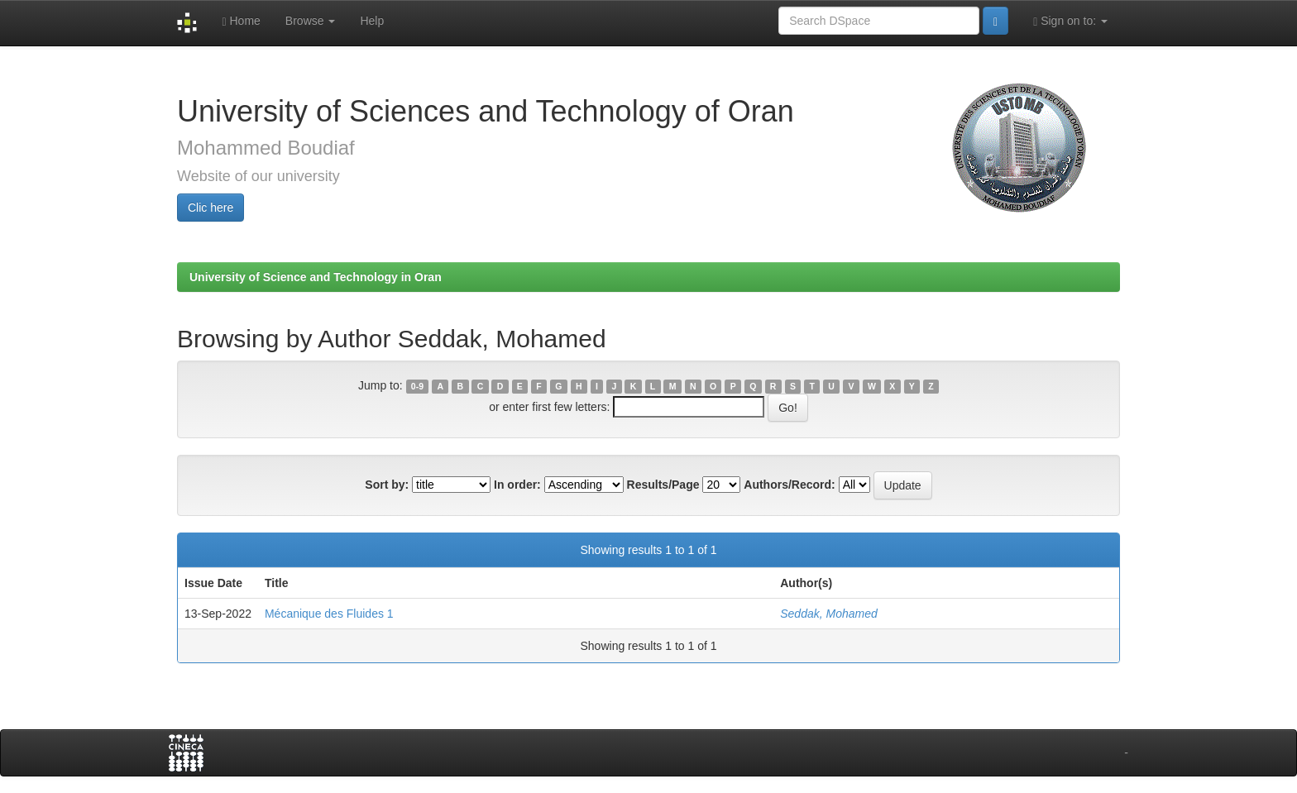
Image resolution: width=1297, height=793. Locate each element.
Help (372, 20)
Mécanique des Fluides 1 (329, 613)
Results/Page (663, 484)
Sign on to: (1070, 21)
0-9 (417, 386)
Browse (310, 20)
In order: (517, 484)
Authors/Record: (789, 484)
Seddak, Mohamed (829, 613)
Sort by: (387, 484)
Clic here (210, 207)
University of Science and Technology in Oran (315, 277)
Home (241, 21)
